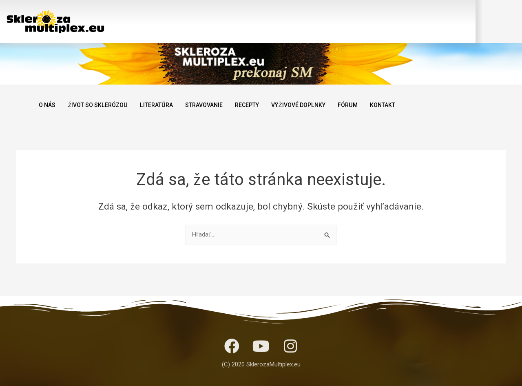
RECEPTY (260, 105)
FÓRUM (366, 105)
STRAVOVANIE (214, 105)
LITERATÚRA (163, 105)
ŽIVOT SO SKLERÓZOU (101, 105)
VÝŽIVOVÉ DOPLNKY (314, 105)
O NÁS (48, 105)
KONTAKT (403, 105)
